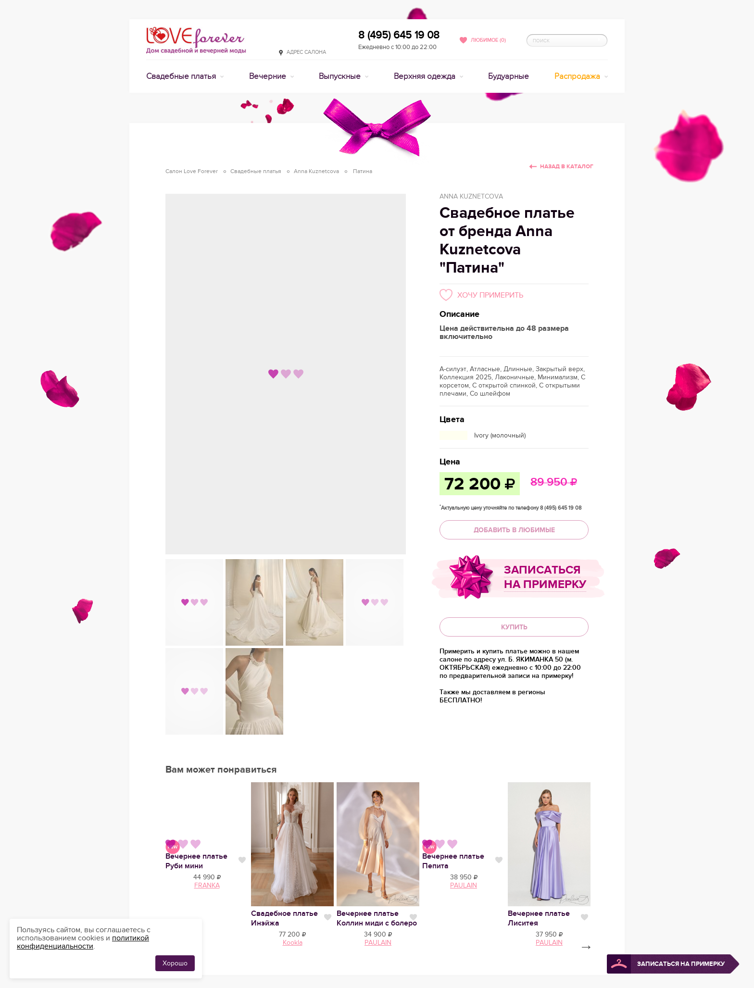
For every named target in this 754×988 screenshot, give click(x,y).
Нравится (242, 860)
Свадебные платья (182, 76)
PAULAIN (463, 885)
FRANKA (207, 885)
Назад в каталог (566, 166)
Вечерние (268, 76)
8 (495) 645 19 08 (399, 35)
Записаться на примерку (545, 577)
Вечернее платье (196, 861)
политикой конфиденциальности (83, 942)
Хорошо (175, 963)
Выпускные (341, 76)
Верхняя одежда (425, 76)
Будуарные (508, 76)
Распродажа (578, 76)
